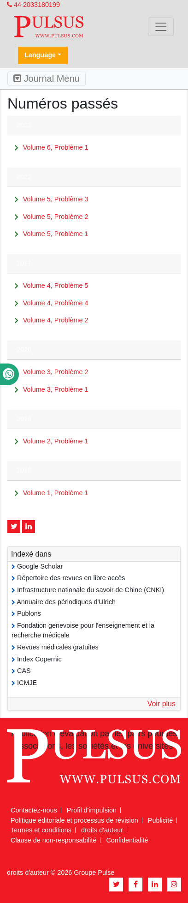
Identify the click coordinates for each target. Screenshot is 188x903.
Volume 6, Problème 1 (55, 147)
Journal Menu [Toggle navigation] (46, 78)
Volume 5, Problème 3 (55, 199)
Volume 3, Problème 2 (55, 372)
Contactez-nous (34, 810)
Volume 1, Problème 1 (55, 493)
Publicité (160, 820)
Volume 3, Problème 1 (55, 389)
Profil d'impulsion (92, 810)
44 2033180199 (33, 4)
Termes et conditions (41, 830)
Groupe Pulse (94, 872)
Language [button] (40, 55)
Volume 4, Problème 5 (55, 285)
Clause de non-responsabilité (53, 840)
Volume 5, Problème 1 (55, 233)
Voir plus (161, 704)
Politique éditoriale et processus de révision (74, 820)
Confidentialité (127, 840)
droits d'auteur (102, 830)
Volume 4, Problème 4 (55, 303)
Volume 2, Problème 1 (55, 441)
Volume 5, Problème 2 (55, 216)
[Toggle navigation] (161, 27)
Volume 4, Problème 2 (55, 320)
